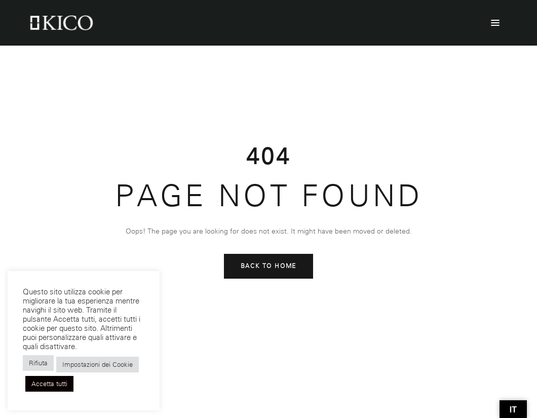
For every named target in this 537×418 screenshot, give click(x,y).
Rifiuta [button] (38, 363)
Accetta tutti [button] (49, 384)
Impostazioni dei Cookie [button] (97, 364)
